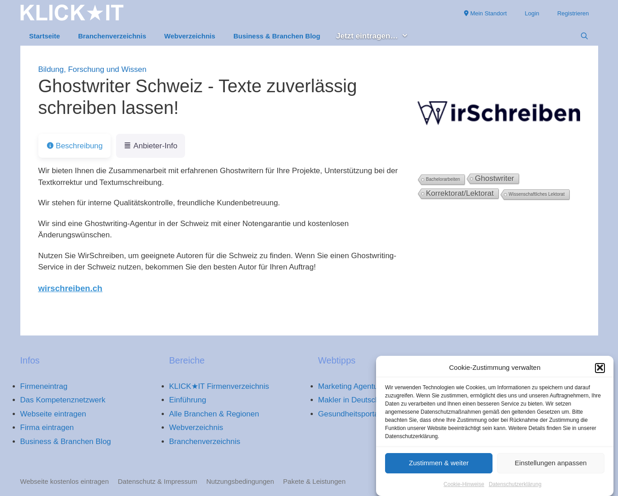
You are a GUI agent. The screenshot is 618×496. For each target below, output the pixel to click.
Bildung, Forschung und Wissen (92, 69)
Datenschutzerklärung (515, 486)
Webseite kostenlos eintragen (64, 481)
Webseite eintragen (53, 414)
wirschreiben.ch (70, 288)
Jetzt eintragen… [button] (377, 36)
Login (532, 13)
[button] (599, 370)
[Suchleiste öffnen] (584, 36)
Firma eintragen (47, 427)
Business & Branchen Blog (277, 36)
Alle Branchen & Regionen (214, 414)
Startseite (44, 36)
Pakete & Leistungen (314, 481)
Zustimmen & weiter (439, 465)
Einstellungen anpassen (550, 465)
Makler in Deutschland (356, 400)
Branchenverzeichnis (112, 36)
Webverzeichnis (189, 36)
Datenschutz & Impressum (157, 481)
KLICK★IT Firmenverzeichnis (219, 386)
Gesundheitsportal (349, 414)
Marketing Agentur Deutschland (371, 386)
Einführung (187, 400)
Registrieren (573, 13)
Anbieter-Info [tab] (150, 146)
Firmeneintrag (44, 386)
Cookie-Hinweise (464, 486)
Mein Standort (485, 13)
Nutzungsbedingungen (240, 481)
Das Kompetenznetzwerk (63, 400)
